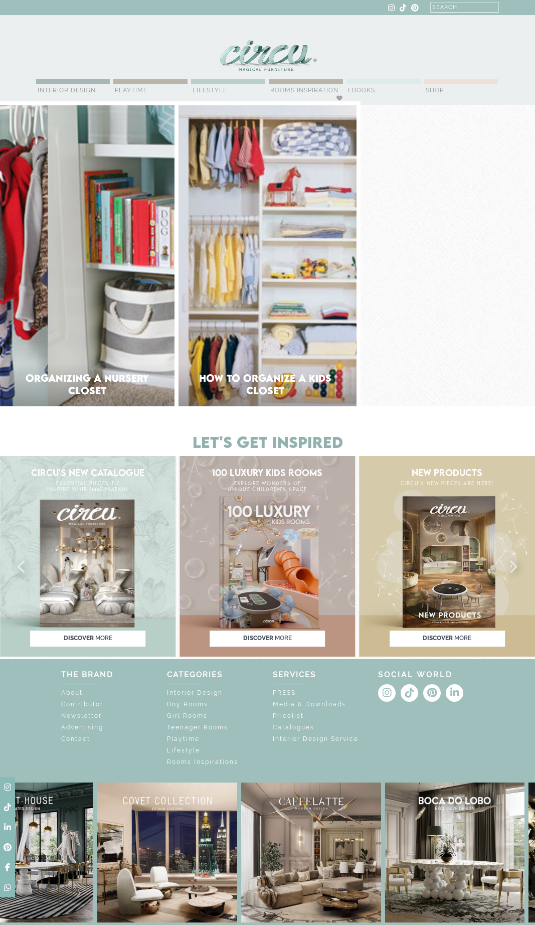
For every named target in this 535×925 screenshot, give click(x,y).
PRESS (284, 692)
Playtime (131, 90)
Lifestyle (210, 90)
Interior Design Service (316, 738)
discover (88, 638)
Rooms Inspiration (304, 90)
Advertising (82, 727)
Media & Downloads (309, 704)
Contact (75, 738)
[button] (22, 567)
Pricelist (288, 715)
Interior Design (67, 90)
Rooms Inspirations (202, 761)
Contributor (82, 704)
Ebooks (361, 90)
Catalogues (293, 727)
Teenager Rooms (197, 727)
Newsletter (81, 715)
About (72, 692)
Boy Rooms (187, 704)
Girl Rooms (187, 715)
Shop (435, 90)
